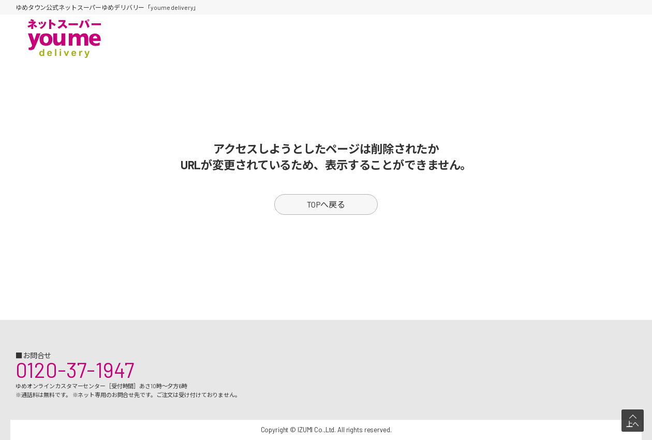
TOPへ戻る (326, 204)
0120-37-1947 (75, 369)
